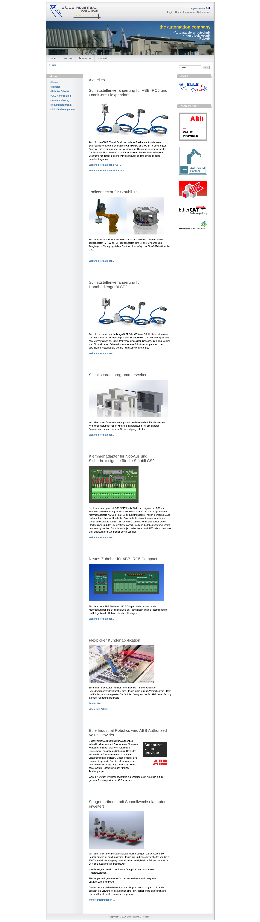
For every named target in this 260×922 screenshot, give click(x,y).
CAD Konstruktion (61, 96)
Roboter (55, 87)
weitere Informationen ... (102, 900)
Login (170, 12)
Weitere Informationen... (101, 261)
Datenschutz (203, 12)
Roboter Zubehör (60, 91)
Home (178, 12)
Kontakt (102, 58)
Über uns (67, 58)
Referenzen (85, 58)
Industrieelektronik (61, 105)
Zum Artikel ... (96, 703)
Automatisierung (60, 100)
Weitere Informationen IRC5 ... (105, 165)
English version (198, 9)
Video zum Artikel (98, 709)
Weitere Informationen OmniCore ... (108, 170)
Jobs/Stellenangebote (63, 109)
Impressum (189, 12)
